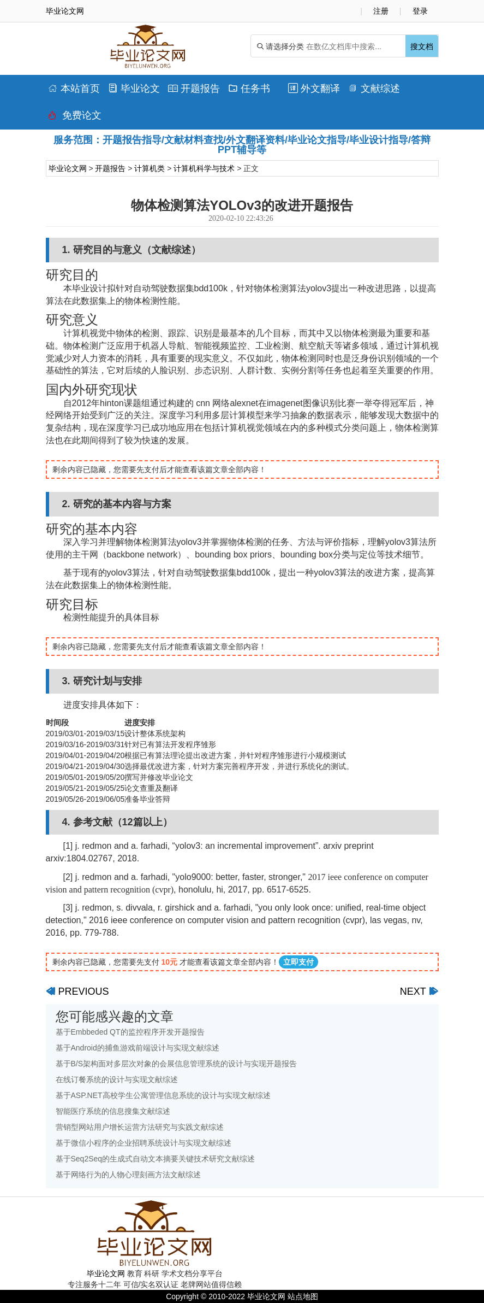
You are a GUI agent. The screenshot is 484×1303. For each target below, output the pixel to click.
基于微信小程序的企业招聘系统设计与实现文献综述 (143, 1142)
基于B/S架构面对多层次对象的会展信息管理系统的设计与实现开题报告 (176, 1063)
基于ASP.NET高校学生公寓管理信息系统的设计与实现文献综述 (163, 1095)
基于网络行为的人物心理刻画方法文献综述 (128, 1174)
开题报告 (194, 88)
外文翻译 (314, 88)
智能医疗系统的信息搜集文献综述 (113, 1111)
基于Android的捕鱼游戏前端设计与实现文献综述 (137, 1047)
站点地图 (303, 1296)
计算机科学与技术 (204, 168)
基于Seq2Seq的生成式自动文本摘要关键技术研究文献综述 (155, 1158)
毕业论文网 (68, 168)
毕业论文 (134, 88)
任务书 (249, 88)
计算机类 (149, 168)
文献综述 (374, 88)
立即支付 (298, 962)
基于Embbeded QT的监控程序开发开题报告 (130, 1032)
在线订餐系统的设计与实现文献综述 (117, 1079)
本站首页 (74, 88)
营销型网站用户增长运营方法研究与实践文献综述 (140, 1127)
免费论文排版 (74, 118)
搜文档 (421, 46)
